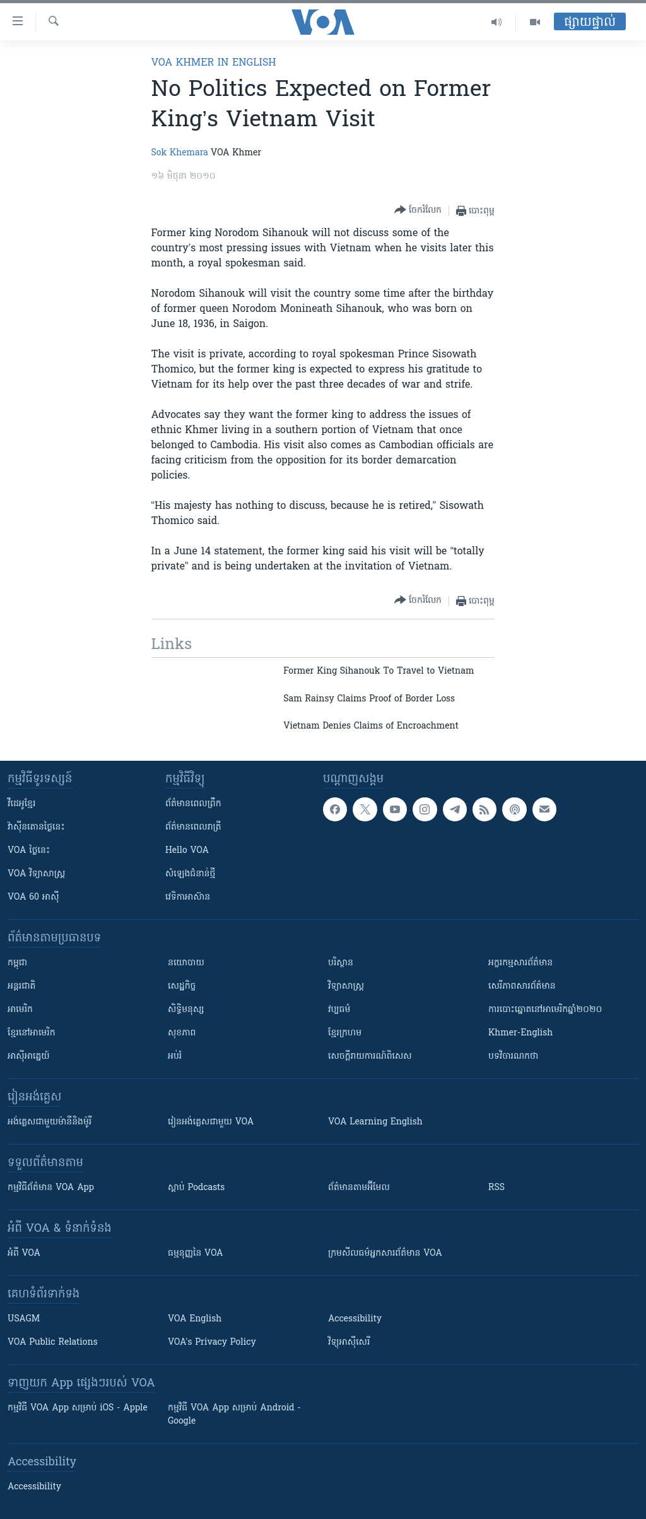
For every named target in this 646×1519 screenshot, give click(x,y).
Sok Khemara (180, 153)
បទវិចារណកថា (513, 1056)
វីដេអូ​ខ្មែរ (21, 804)
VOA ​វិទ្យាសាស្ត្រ (36, 874)
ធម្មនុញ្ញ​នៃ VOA (195, 1253)
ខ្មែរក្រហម (344, 1033)
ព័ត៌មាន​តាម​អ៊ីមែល (359, 1187)
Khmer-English (520, 1033)
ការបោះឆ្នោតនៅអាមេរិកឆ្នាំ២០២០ (545, 1009)
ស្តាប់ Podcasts (196, 1187)
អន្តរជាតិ (21, 986)
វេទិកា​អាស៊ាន (187, 897)
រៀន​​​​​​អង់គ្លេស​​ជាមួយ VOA (211, 1122)
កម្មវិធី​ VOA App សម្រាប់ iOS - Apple (78, 1408)
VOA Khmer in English (213, 63)
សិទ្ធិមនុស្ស (186, 1009)
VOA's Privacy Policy (212, 1342)
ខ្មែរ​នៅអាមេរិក (32, 1033)
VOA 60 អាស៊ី (33, 897)
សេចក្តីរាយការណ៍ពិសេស (370, 1056)
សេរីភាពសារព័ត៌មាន (522, 986)
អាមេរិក (20, 1009)
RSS (496, 1187)
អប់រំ (175, 1056)
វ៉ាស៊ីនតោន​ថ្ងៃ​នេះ (36, 827)
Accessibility (355, 1319)
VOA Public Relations (53, 1342)
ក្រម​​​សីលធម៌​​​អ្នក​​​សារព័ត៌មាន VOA (385, 1253)
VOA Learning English (375, 1122)
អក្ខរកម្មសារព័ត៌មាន (520, 963)
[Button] (418, 210)
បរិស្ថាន (340, 963)
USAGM (24, 1319)
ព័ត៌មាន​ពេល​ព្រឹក (193, 804)
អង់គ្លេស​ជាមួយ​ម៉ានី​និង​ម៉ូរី (49, 1122)
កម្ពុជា (17, 963)
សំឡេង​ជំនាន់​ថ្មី (190, 874)
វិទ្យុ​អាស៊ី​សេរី (349, 1342)
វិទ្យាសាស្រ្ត (346, 986)
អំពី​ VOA (24, 1253)
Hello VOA (187, 850)
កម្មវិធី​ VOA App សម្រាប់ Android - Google (234, 1415)
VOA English (194, 1319)
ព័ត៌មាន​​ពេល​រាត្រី (193, 827)
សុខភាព (182, 1033)
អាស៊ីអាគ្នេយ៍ (29, 1056)
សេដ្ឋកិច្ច (182, 986)
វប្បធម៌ (339, 1009)
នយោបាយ (186, 963)
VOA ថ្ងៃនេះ (29, 850)
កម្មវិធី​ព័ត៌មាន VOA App (51, 1187)
